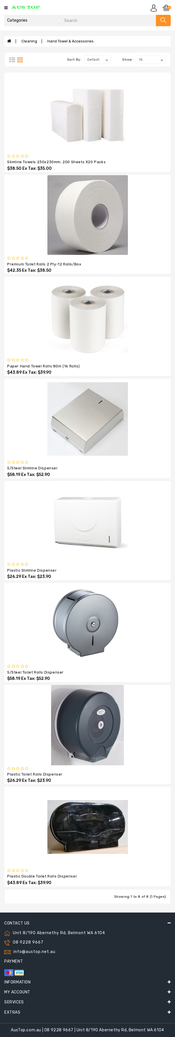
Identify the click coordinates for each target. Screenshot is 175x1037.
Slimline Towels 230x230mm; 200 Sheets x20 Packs (56, 162)
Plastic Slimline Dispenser (32, 570)
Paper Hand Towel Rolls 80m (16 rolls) (43, 366)
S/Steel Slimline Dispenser (32, 468)
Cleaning (29, 41)
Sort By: (74, 60)
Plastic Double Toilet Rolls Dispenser (42, 876)
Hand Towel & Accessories (70, 41)
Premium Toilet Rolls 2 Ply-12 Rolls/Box (44, 264)
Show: (127, 60)
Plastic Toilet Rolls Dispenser (35, 774)
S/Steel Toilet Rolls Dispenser (35, 672)
